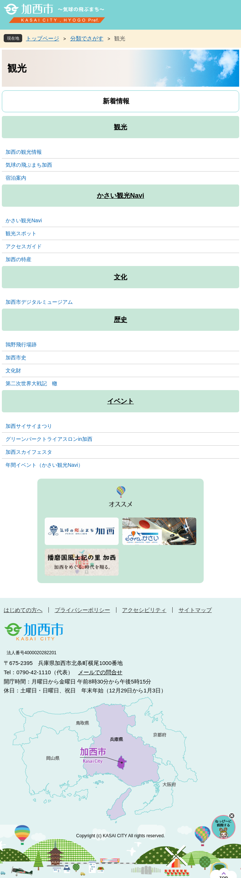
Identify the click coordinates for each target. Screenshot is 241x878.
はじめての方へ (23, 610)
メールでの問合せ (100, 672)
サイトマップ (195, 610)
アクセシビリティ (144, 610)
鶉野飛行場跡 (21, 344)
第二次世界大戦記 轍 (31, 383)
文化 (120, 277)
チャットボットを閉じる (231, 815)
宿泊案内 (16, 177)
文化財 (13, 370)
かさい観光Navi (120, 195)
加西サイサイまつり (29, 426)
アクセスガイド (24, 246)
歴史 (120, 319)
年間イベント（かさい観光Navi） (44, 465)
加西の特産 (18, 259)
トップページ (42, 38)
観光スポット (21, 233)
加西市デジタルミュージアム (39, 302)
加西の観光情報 (24, 151)
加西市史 (16, 357)
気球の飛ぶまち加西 (29, 164)
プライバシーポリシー (82, 610)
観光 (120, 127)
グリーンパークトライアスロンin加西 (49, 439)
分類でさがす (86, 38)
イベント (120, 401)
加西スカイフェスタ (29, 452)
